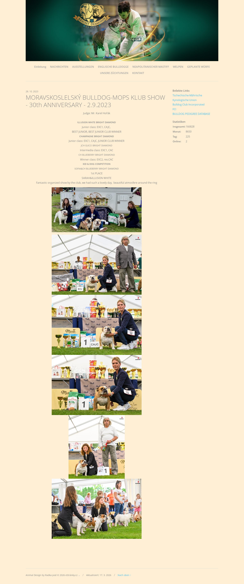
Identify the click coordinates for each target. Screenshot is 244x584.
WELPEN (178, 66)
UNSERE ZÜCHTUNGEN (114, 73)
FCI (174, 109)
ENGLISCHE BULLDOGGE (113, 66)
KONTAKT (138, 73)
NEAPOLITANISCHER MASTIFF (150, 66)
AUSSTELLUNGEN (83, 66)
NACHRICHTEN (59, 66)
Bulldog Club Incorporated (189, 104)
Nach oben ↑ (124, 575)
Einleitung (40, 66)
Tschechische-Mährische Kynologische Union (187, 98)
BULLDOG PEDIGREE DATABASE (191, 114)
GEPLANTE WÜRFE (198, 66)
